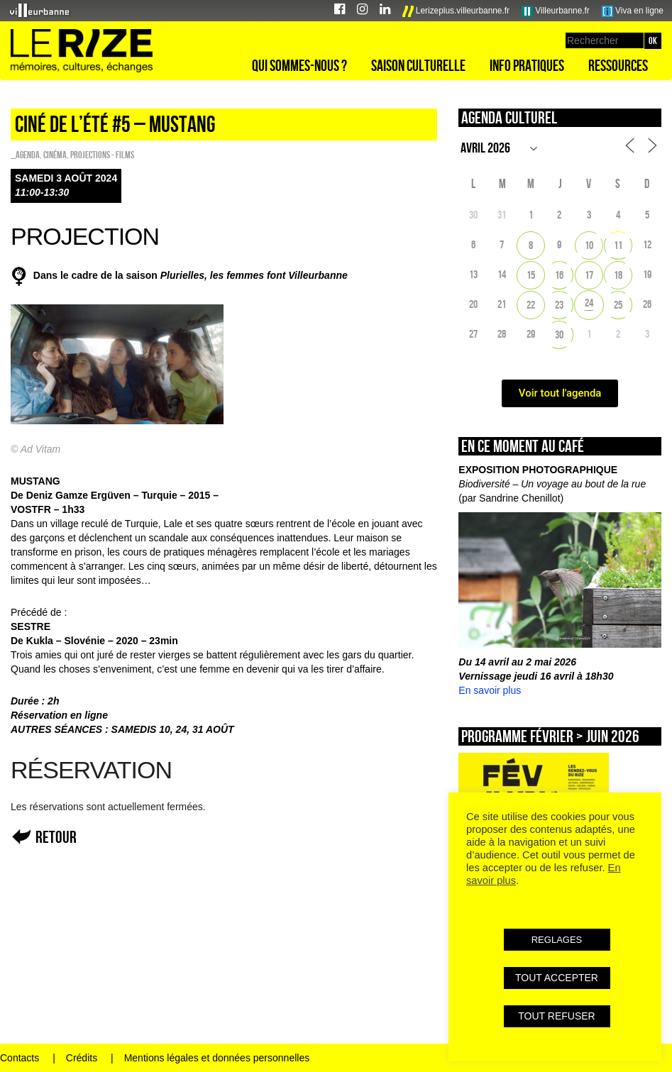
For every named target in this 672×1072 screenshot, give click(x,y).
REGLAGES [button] (557, 939)
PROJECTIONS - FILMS (102, 154)
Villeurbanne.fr (556, 11)
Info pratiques (527, 65)
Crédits (81, 1057)
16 (559, 275)
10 (589, 245)
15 (531, 275)
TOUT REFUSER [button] (556, 1016)
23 (559, 305)
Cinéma (55, 154)
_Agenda (25, 154)
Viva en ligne (632, 11)
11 (618, 245)
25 (618, 305)
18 (618, 275)
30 (559, 334)
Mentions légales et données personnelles (217, 1057)
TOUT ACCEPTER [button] (556, 977)
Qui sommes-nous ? (299, 65)
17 (589, 275)
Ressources (618, 65)
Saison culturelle (418, 65)
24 (589, 303)
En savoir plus (489, 690)
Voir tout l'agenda (560, 393)
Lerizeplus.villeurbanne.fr (456, 11)
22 (531, 305)
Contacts (19, 1057)
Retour (56, 836)
